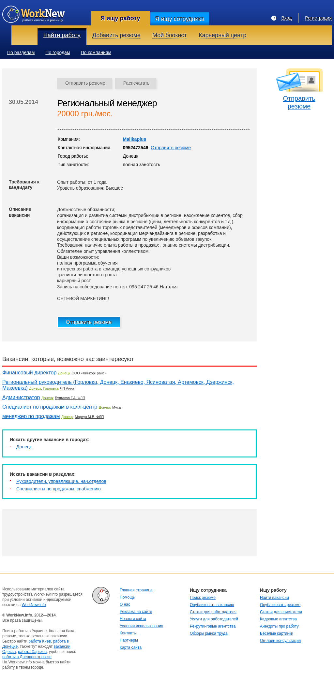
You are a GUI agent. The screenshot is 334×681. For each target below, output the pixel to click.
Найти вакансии (274, 597)
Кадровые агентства (278, 619)
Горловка (51, 388)
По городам (57, 52)
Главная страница (136, 590)
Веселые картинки (276, 633)
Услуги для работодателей (214, 619)
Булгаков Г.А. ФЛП (70, 398)
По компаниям (96, 52)
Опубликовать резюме (280, 604)
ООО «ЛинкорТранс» (88, 373)
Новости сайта (133, 618)
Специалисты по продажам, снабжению (58, 488)
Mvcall (117, 407)
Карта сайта (131, 647)
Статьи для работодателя (213, 612)
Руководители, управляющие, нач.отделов (61, 481)
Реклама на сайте (136, 611)
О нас (125, 604)
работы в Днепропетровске (27, 657)
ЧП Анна (67, 388)
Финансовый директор (29, 372)
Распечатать (136, 83)
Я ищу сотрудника (179, 19)
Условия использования (141, 626)
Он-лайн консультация (280, 640)
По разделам (21, 52)
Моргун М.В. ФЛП (89, 417)
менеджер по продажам (31, 416)
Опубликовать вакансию (212, 604)
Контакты (128, 633)
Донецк (64, 373)
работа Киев (39, 641)
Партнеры (129, 640)
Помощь (127, 597)
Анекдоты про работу (279, 626)
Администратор (21, 397)
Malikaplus (134, 139)
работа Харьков (32, 651)
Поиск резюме (203, 597)
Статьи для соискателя (281, 612)
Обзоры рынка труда (208, 633)
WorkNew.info (34, 604)
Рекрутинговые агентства (212, 626)
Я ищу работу (120, 18)
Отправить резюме (85, 83)
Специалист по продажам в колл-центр (49, 407)
